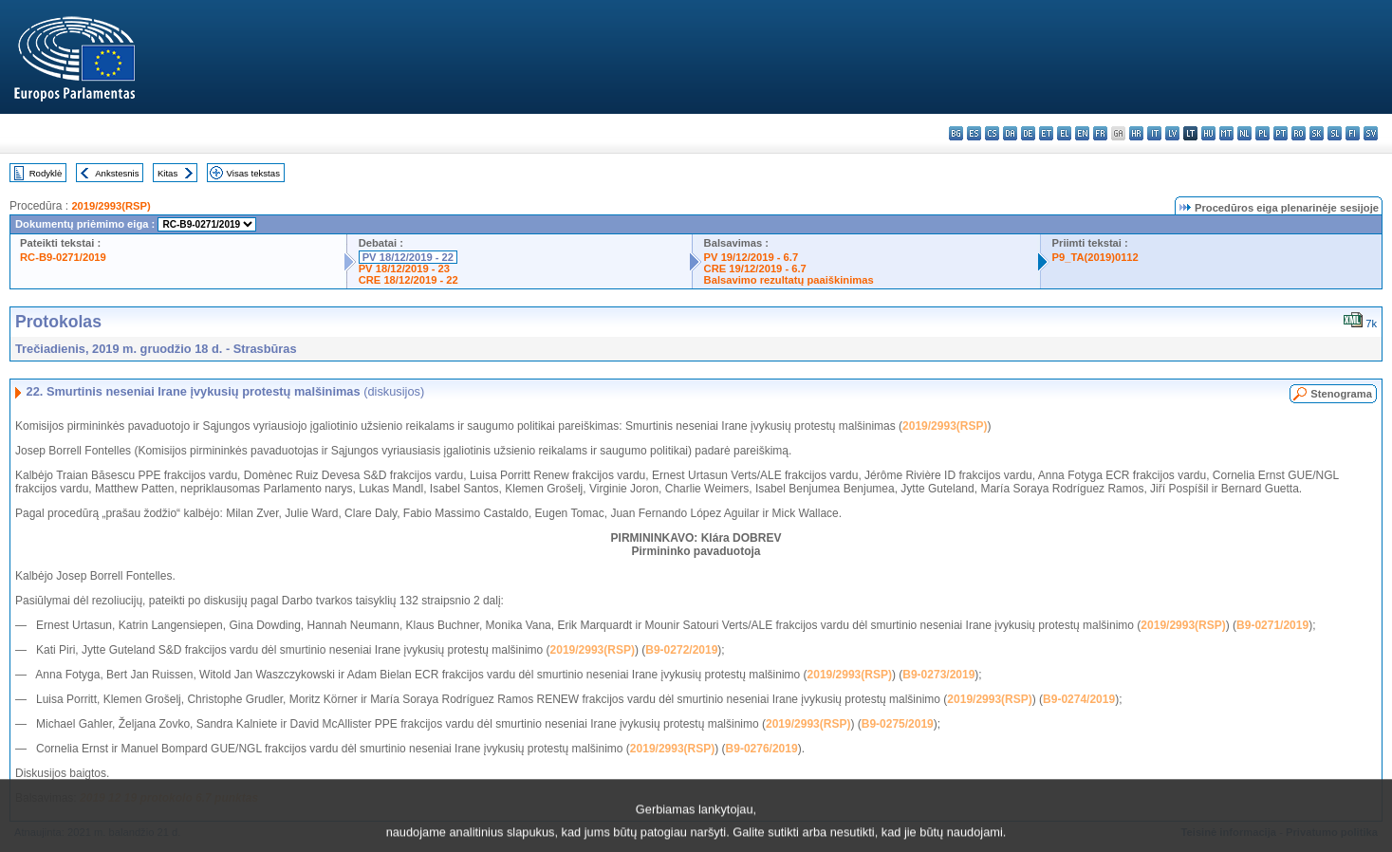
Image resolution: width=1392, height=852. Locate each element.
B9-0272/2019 (681, 650)
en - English (1082, 133)
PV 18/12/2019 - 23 (404, 268)
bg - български (956, 133)
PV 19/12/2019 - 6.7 (751, 257)
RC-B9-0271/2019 (63, 257)
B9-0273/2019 (938, 674)
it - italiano (1154, 133)
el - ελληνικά (1064, 133)
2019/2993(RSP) (110, 206)
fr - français (1100, 133)
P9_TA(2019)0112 (1095, 257)
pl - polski (1262, 133)
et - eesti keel (1046, 133)
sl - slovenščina (1334, 133)
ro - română (1298, 133)
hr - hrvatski (1136, 133)
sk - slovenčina (1316, 133)
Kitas (167, 173)
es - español (974, 133)
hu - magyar (1208, 133)
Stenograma (1341, 393)
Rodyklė (46, 173)
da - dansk (1010, 133)
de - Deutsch (1028, 133)
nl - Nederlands (1244, 133)
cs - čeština (992, 133)
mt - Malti (1226, 133)
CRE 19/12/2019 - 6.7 (755, 268)
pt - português (1280, 133)
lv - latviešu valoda (1172, 133)
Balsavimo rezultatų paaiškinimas (789, 280)
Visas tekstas (253, 173)
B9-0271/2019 (1272, 625)
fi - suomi (1353, 133)
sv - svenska (1371, 133)
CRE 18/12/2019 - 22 (408, 280)
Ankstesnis (117, 173)
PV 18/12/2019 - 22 (408, 257)
